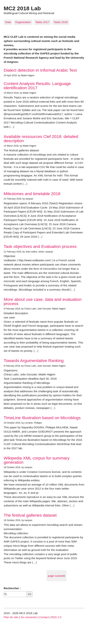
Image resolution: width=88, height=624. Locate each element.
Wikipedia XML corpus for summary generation (36, 460)
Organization (23, 22)
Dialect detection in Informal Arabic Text (40, 70)
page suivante (56, 575)
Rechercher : (12, 588)
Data (8, 22)
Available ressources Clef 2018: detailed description (41, 138)
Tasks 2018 (61, 22)
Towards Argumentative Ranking (34, 360)
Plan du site (11, 617)
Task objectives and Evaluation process (40, 246)
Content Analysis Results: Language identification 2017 (37, 85)
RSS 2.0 (56, 617)
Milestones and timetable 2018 (32, 193)
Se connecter (29, 617)
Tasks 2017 (42, 22)
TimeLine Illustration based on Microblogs (42, 417)
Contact (44, 617)
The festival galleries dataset (30, 515)
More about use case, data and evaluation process (43, 301)
